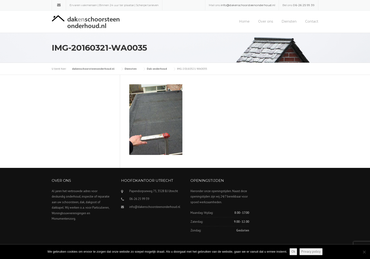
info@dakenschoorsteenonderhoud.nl (154, 207)
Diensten (289, 21)
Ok (293, 251)
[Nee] (364, 252)
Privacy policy (311, 251)
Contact (311, 21)
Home (244, 21)
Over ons (265, 21)
